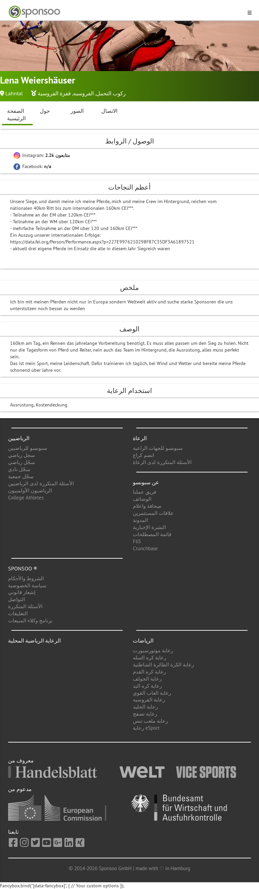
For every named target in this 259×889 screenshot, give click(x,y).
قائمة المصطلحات (152, 534)
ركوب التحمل (111, 93)
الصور (77, 110)
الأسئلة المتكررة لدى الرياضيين (41, 483)
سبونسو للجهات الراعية (158, 448)
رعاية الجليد (145, 706)
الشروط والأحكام (26, 578)
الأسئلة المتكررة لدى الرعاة (162, 462)
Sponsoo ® (22, 568)
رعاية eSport (146, 728)
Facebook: (32, 166)
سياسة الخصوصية (27, 585)
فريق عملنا (144, 492)
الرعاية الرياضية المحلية (34, 640)
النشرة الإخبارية (149, 527)
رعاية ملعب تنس (150, 721)
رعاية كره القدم (149, 671)
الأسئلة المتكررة (25, 606)
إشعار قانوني (21, 592)
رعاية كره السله (149, 657)
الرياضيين (18, 438)
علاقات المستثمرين (153, 513)
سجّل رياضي (21, 462)
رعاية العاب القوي (152, 693)
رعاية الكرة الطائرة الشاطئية (163, 664)
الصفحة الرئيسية (16, 114)
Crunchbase (145, 548)
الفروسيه (83, 93)
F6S (137, 541)
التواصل (16, 599)
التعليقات (18, 613)
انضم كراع (143, 455)
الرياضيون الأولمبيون (30, 490)
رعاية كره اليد (147, 686)
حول (45, 110)
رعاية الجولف (147, 679)
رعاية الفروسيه (149, 699)
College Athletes (26, 497)
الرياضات (143, 640)
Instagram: (41, 155)
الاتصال (109, 110)
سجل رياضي (21, 455)
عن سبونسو (146, 482)
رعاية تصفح (145, 714)
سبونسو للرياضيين (27, 448)
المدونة (140, 520)
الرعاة (140, 438)
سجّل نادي (19, 469)
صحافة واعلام (147, 506)
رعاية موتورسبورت (153, 650)
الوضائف (142, 499)
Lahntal (14, 93)
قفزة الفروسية (54, 93)
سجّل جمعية (21, 476)
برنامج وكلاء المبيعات (30, 620)
